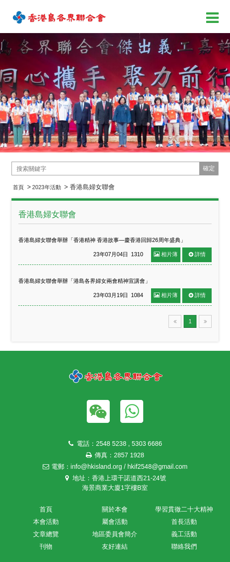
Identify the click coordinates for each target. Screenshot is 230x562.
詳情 (197, 254)
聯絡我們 (184, 546)
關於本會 (115, 509)
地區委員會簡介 (114, 534)
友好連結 (115, 546)
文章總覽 (46, 534)
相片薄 (166, 254)
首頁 (18, 187)
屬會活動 (115, 521)
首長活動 (184, 521)
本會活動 (46, 521)
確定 (209, 168)
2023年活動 (46, 187)
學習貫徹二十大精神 (184, 509)
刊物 (45, 546)
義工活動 (184, 534)
